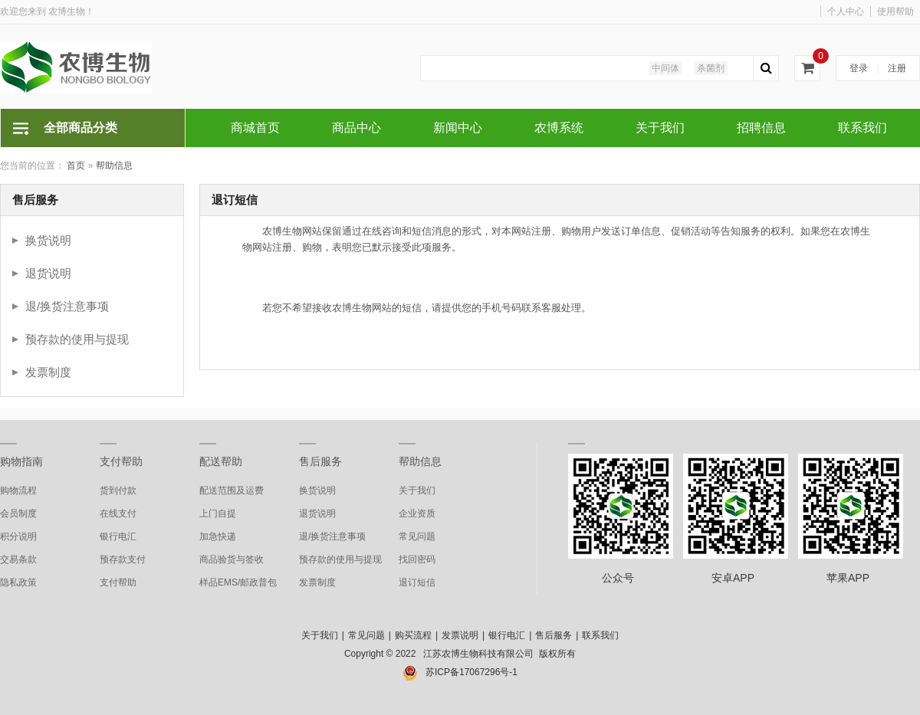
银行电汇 (118, 536)
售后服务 (320, 461)
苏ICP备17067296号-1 (472, 672)
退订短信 (417, 582)
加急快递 (217, 536)
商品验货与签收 (231, 559)
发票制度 (48, 372)
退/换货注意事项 (67, 306)
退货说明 (48, 273)
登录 (858, 68)
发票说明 (460, 635)
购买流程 (413, 635)
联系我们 (600, 635)
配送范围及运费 (231, 490)
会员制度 (18, 513)
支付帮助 (121, 461)
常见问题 (417, 536)
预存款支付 (123, 559)
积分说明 (18, 536)
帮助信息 (114, 165)
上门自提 (217, 513)
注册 (897, 68)
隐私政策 (18, 582)
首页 (76, 165)
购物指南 (21, 461)
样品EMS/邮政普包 (238, 582)
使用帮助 (895, 11)
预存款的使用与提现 (77, 339)
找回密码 (417, 559)
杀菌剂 (710, 68)
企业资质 (417, 513)
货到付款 (118, 490)
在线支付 (118, 513)
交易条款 (18, 559)
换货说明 (48, 240)
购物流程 (18, 490)
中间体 (665, 68)
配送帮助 (220, 461)
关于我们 (417, 490)
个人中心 (845, 11)
